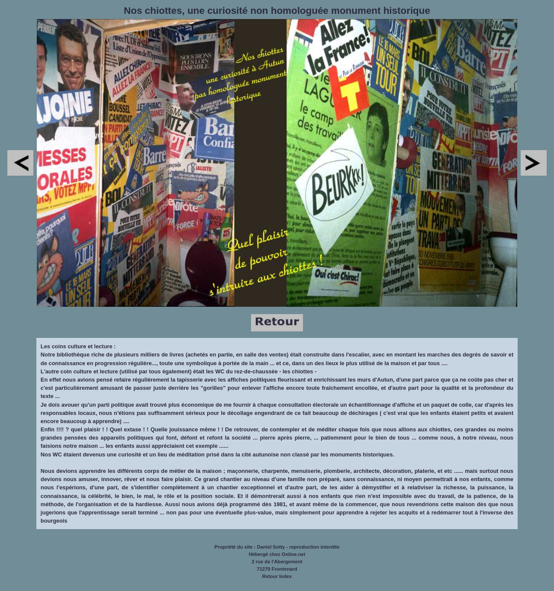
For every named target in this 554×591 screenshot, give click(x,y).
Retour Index (277, 576)
